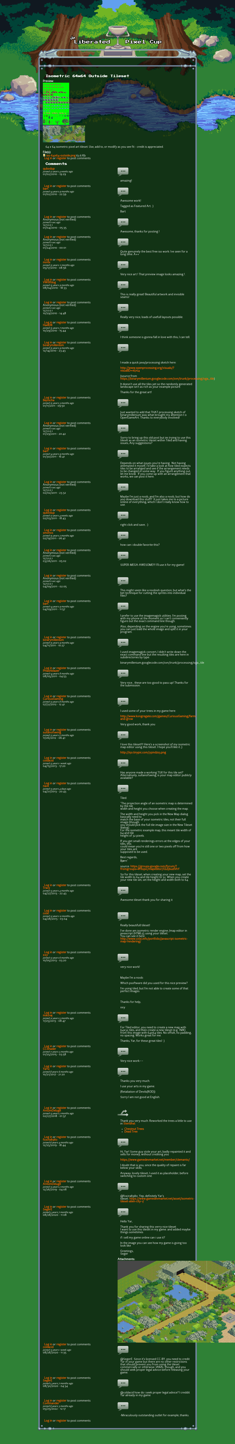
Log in (48, 158)
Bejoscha (48, 400)
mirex (46, 262)
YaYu (46, 1069)
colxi (46, 913)
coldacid (48, 760)
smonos (48, 533)
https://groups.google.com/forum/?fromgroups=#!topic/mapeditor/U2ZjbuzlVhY (149, 868)
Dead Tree (130, 1132)
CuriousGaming (53, 699)
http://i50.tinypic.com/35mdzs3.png (143, 752)
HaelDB (47, 325)
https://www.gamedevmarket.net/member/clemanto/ (155, 1160)
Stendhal (129, 1123)
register (61, 158)
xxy (45, 955)
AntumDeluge (52, 1110)
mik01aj (47, 1015)
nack (46, 786)
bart (45, 189)
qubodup (49, 169)
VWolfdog (49, 282)
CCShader (49, 1049)
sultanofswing (52, 732)
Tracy (46, 888)
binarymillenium (53, 345)
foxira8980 (50, 1140)
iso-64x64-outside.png (61, 155)
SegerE (47, 1209)
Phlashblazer (51, 671)
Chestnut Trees (134, 1129)
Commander (51, 1403)
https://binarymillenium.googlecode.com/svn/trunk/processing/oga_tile (167, 379)
